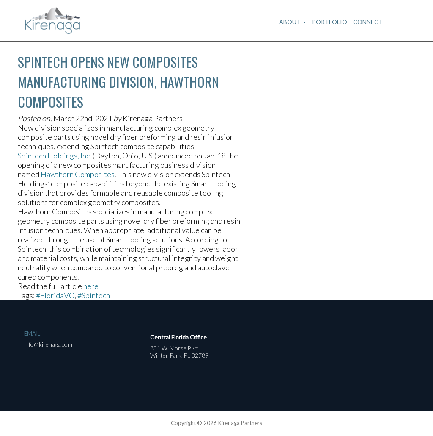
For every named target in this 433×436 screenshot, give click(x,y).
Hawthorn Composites (78, 174)
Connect (368, 21)
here (91, 286)
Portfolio (329, 21)
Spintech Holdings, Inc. (54, 155)
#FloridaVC (55, 295)
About (292, 21)
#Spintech (93, 295)
